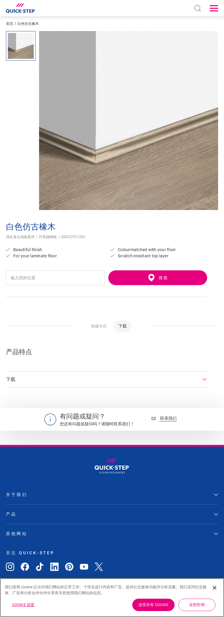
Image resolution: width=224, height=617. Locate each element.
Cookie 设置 (23, 605)
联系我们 (164, 418)
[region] (112, 597)
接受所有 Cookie (153, 605)
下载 (122, 326)
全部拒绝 (197, 605)
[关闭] (214, 587)
